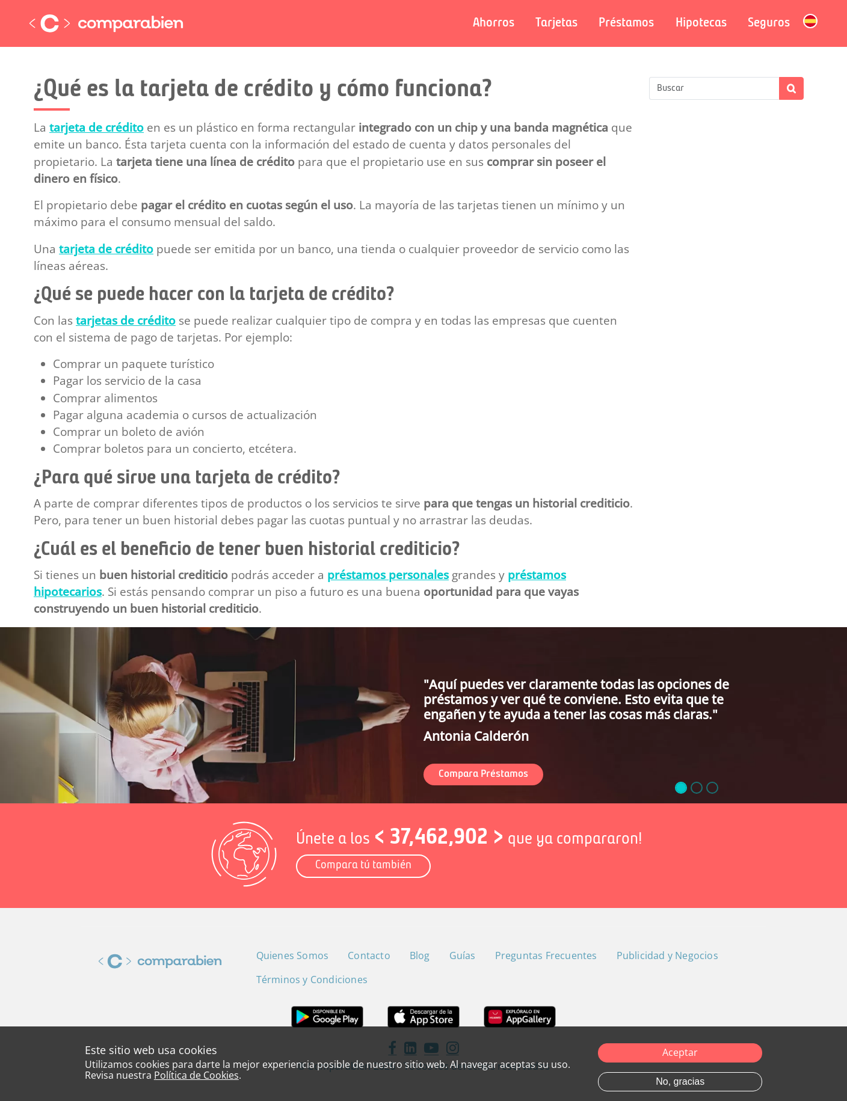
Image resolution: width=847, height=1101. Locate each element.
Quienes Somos (292, 955)
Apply (791, 88)
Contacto (369, 955)
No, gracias (680, 1082)
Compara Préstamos (483, 774)
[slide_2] (712, 788)
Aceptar (680, 1053)
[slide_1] (697, 788)
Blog (420, 955)
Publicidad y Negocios (667, 955)
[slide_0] (681, 788)
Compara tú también (363, 865)
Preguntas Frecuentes (546, 955)
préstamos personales (388, 575)
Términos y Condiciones (312, 979)
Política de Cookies (196, 1075)
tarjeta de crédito (96, 127)
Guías (462, 955)
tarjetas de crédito (126, 320)
